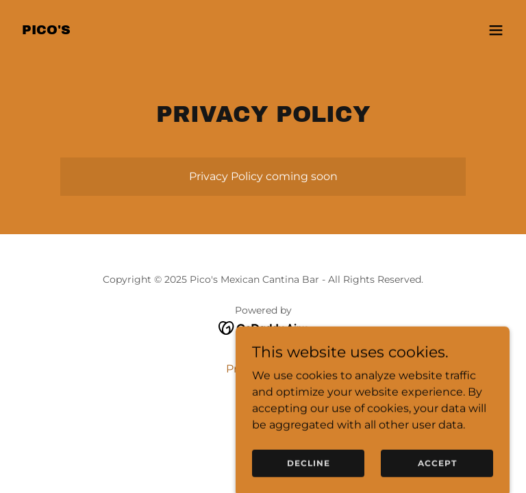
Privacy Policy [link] (263, 368)
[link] (46, 30)
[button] (496, 30)
